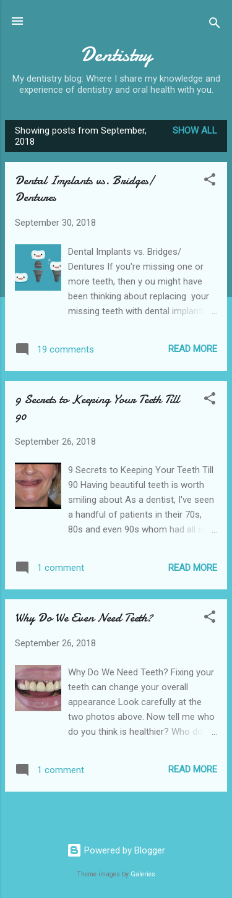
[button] (209, 181)
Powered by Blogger (116, 850)
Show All (195, 130)
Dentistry (116, 55)
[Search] (214, 25)
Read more (192, 348)
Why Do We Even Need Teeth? (84, 617)
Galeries (143, 874)
